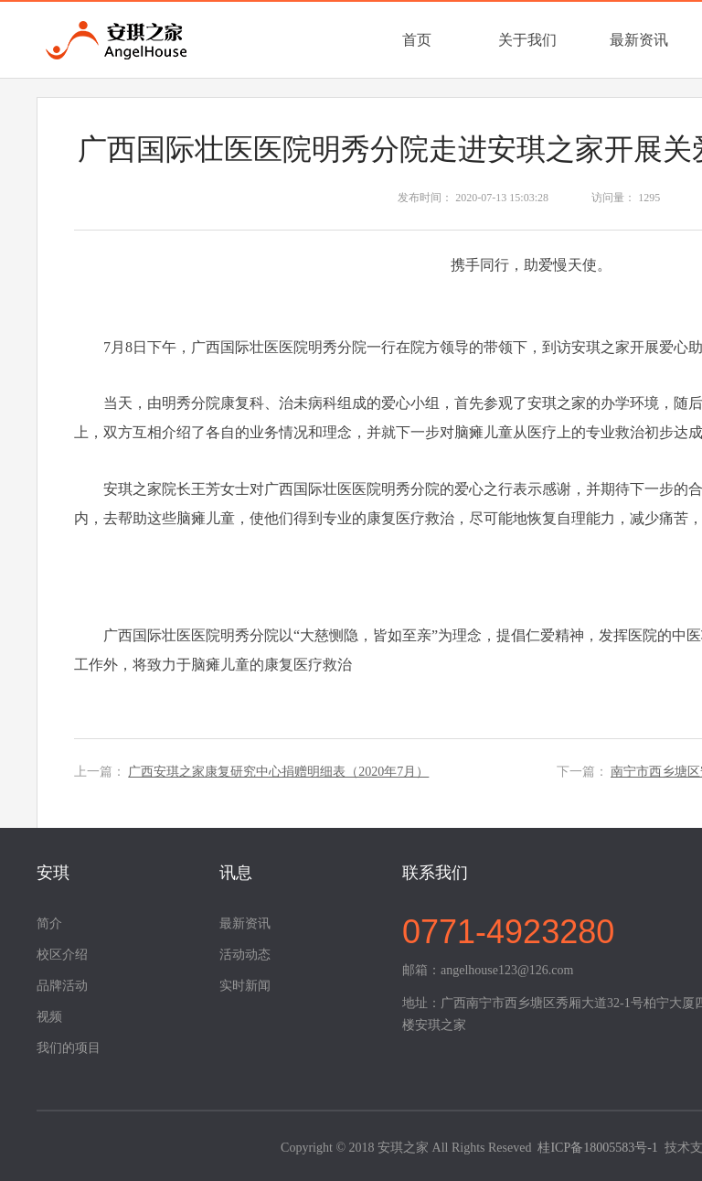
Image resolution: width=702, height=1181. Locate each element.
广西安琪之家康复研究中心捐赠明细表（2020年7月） (278, 771)
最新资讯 (639, 40)
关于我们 (527, 40)
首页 (416, 40)
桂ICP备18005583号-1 (597, 1147)
